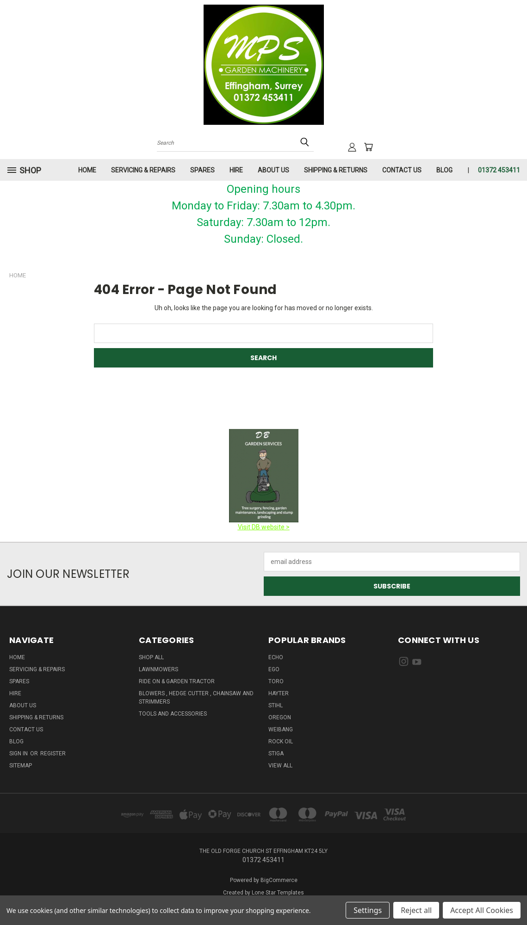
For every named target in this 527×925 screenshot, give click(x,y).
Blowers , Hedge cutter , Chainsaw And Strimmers (196, 697)
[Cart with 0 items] (368, 147)
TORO (276, 681)
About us (273, 170)
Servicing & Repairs (143, 170)
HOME (87, 170)
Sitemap (20, 765)
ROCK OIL (280, 741)
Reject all (416, 910)
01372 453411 (499, 170)
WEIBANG (280, 729)
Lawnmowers (158, 669)
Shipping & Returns (335, 170)
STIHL (275, 705)
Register (53, 753)
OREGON (279, 717)
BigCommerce (279, 880)
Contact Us (402, 170)
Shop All (151, 657)
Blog (444, 170)
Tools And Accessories (173, 714)
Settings (367, 910)
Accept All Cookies (481, 910)
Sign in (19, 753)
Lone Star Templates (278, 892)
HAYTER (278, 693)
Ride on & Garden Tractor (177, 681)
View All (280, 765)
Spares (202, 170)
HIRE (236, 170)
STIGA (276, 753)
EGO (273, 669)
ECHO (275, 657)
